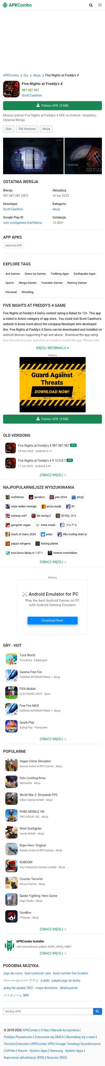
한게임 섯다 (66, 516)
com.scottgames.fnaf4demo (22, 222)
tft (70, 506)
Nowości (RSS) (57, 1057)
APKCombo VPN (42, 1044)
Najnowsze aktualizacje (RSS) (24, 1057)
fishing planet (46, 543)
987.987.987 (15, 195)
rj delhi (45, 980)
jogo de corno (13, 973)
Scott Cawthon (32, 95)
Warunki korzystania (65, 1030)
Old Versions (27, 129)
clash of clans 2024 (21, 534)
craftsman (15, 497)
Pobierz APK (52, 105)
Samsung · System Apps (66, 1050)
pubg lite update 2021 (18, 988)
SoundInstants (91, 1044)
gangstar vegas (18, 525)
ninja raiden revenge (21, 506)
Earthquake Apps (85, 273)
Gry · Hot (12, 645)
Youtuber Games (52, 282)
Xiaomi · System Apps (33, 1050)
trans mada (45, 525)
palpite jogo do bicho (66, 980)
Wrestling (27, 292)
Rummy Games (77, 282)
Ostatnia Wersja (20, 181)
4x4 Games (13, 273)
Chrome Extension (16, 1044)
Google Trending (67, 1044)
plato (47, 534)
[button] (91, 5)
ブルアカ (68, 525)
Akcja (46, 129)
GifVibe (10, 1050)
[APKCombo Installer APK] (52, 944)
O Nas (45, 1030)
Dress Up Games (35, 273)
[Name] (48, 1011)
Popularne (14, 751)
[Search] (97, 1011)
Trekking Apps (60, 273)
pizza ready (51, 506)
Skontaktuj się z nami (80, 1037)
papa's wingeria (18, 543)
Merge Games (28, 282)
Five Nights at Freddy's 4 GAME (34, 305)
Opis (9, 129)
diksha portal (68, 988)
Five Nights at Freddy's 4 (42, 83)
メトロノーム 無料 (16, 995)
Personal (11, 292)
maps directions (47, 988)
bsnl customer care (38, 973)
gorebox (37, 497)
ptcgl (77, 497)
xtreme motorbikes (62, 553)
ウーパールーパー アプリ (21, 980)
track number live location (70, 973)
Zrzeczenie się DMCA (49, 1037)
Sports (10, 282)
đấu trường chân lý (72, 534)
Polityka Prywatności (18, 1037)
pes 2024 (58, 497)
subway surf (16, 516)
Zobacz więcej (51, 475)
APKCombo (11, 75)
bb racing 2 (41, 516)
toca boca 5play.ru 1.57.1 (24, 553)
